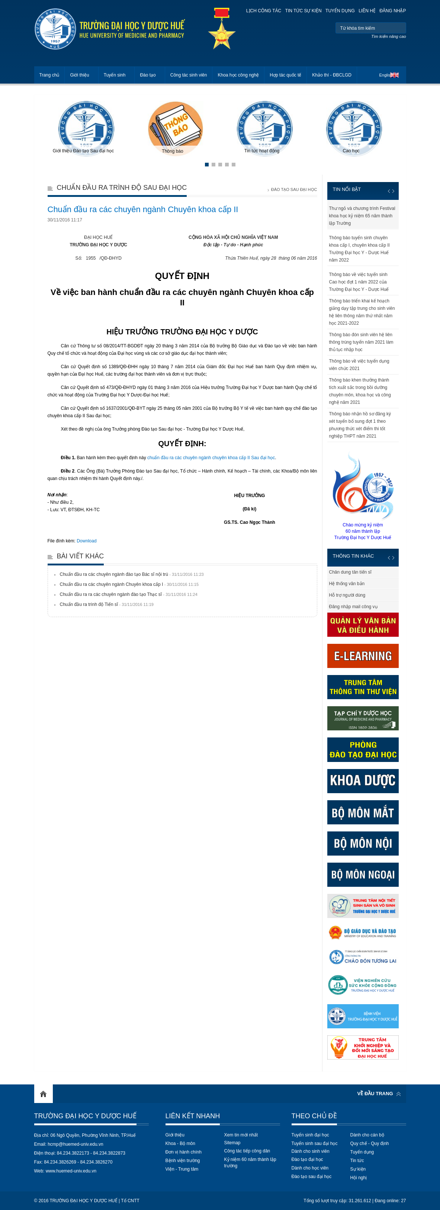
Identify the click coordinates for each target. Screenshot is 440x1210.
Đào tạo (147, 75)
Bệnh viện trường (183, 1160)
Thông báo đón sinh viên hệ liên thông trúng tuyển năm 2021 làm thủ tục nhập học (361, 342)
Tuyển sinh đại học (310, 1135)
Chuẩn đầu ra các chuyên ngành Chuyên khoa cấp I (129, 584)
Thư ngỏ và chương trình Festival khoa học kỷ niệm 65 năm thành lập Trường (362, 216)
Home (43, 1093)
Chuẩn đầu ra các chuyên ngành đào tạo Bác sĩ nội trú (132, 574)
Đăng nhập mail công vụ (353, 606)
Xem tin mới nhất (241, 1135)
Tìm (399, 27)
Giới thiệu (79, 75)
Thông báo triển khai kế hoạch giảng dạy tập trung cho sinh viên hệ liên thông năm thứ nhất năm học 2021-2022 (362, 312)
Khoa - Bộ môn (180, 1143)
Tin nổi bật (347, 189)
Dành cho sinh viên (311, 1151)
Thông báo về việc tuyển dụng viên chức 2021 (359, 365)
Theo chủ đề (314, 1116)
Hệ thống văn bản (347, 583)
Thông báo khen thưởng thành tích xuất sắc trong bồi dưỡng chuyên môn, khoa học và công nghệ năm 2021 (360, 391)
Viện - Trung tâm (182, 1169)
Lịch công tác (263, 10)
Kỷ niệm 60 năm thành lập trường (250, 1162)
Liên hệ (367, 10)
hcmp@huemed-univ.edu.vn (75, 1144)
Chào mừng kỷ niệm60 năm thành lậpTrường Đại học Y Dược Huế (363, 495)
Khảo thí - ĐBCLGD (331, 75)
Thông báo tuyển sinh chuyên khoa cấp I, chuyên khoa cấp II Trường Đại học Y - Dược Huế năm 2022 (359, 249)
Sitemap (232, 1142)
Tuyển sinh (115, 75)
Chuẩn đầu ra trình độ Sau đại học (122, 187)
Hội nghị (358, 1177)
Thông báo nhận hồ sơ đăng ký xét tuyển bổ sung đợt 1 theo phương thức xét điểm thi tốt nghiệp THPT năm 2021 (360, 425)
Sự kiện (358, 1169)
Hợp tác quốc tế (285, 75)
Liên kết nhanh (193, 1116)
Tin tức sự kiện (303, 10)
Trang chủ (49, 75)
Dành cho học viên (310, 1168)
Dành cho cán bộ (367, 1135)
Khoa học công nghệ (238, 75)
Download (86, 541)
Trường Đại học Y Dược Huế (85, 1116)
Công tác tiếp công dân (247, 1151)
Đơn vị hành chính (184, 1152)
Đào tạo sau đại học (312, 1176)
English (385, 75)
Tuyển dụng (340, 10)
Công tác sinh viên (188, 75)
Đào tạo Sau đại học (294, 189)
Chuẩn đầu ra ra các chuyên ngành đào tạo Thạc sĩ (128, 594)
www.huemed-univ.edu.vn (71, 1171)
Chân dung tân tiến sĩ (350, 572)
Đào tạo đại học (307, 1159)
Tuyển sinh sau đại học (315, 1143)
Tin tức (357, 1160)
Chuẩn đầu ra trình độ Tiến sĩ (107, 604)
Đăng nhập (392, 10)
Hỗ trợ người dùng (347, 595)
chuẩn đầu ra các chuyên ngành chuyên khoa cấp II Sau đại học (211, 457)
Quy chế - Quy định (369, 1143)
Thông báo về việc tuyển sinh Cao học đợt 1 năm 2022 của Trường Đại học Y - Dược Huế (359, 282)
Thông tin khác (353, 556)
